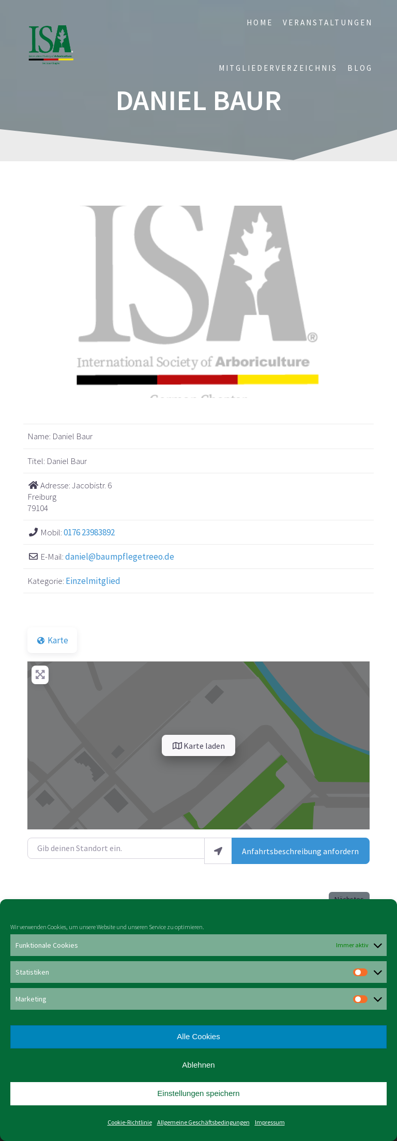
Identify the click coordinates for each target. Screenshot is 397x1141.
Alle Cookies (198, 1036)
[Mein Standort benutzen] (218, 851)
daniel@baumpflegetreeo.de (119, 556)
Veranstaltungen (328, 22)
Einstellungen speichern (198, 1093)
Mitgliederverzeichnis (278, 68)
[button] (53, 302)
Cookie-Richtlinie (130, 1122)
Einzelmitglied (93, 581)
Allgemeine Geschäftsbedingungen (203, 1122)
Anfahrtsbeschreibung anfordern (300, 851)
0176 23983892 (89, 532)
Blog (360, 68)
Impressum (270, 1122)
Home (260, 22)
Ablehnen (198, 1064)
